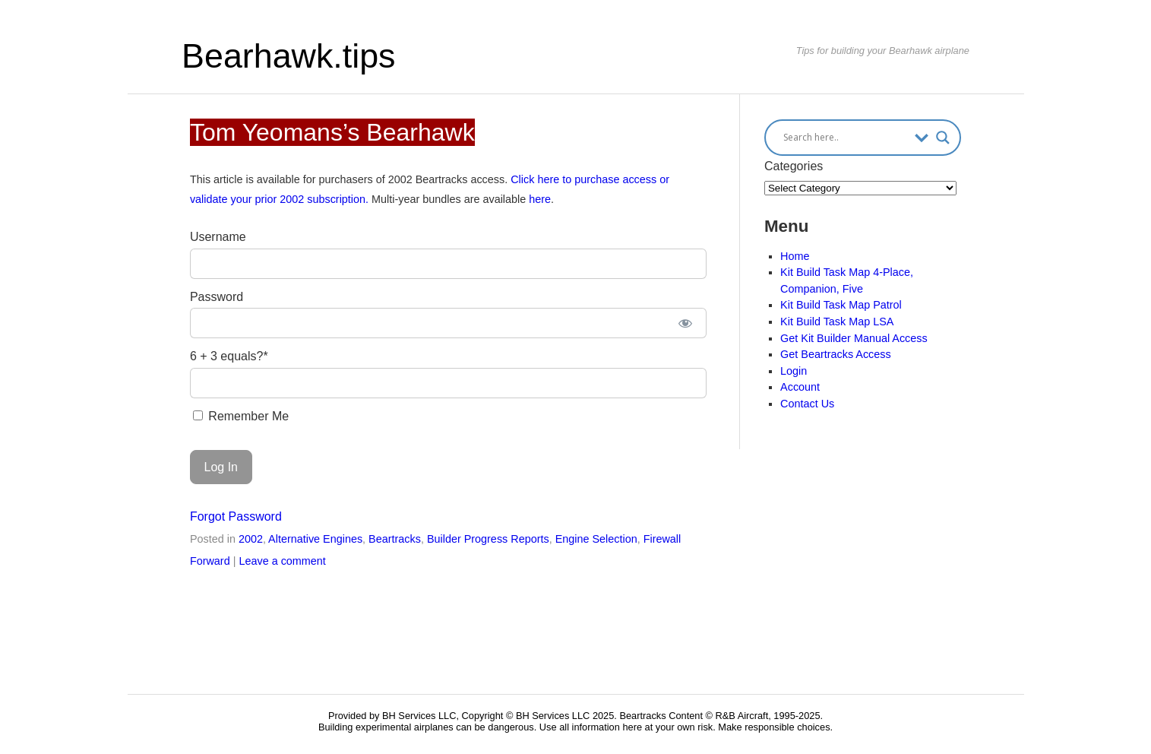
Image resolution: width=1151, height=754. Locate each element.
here (540, 199)
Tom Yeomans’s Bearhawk (332, 132)
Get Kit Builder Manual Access (854, 338)
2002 (251, 539)
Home (794, 256)
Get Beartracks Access (835, 354)
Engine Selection (596, 539)
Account (800, 387)
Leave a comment (282, 561)
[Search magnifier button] (942, 137)
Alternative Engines (315, 539)
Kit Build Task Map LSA (836, 321)
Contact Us (807, 404)
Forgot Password (236, 516)
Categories (793, 166)
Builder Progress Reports (488, 539)
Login (793, 371)
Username (218, 236)
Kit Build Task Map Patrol (841, 305)
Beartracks (394, 539)
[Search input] (845, 137)
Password (216, 296)
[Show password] (685, 323)
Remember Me (241, 416)
